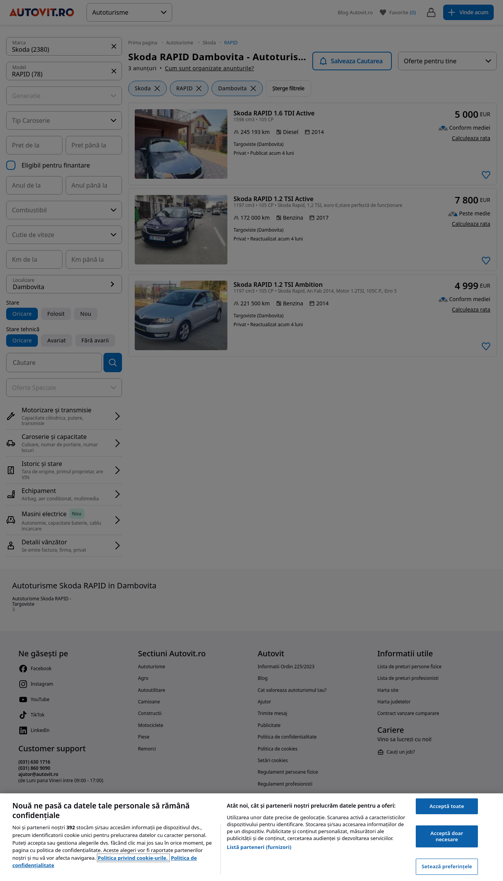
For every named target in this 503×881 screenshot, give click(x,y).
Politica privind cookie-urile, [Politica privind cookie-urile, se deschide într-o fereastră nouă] (133, 857)
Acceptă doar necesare (446, 836)
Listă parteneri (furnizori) (259, 847)
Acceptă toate (447, 806)
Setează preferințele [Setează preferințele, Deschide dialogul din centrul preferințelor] (447, 866)
